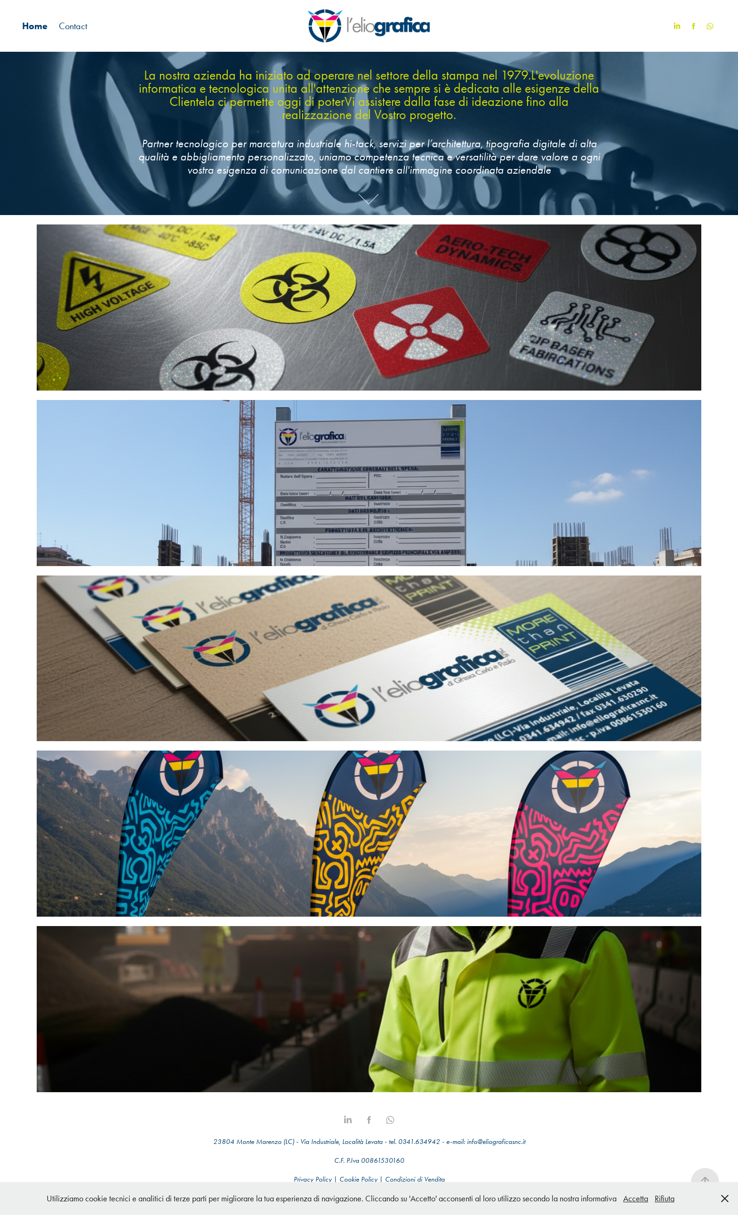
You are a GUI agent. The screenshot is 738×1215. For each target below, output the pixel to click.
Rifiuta (664, 1198)
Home (35, 26)
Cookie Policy (358, 1179)
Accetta (635, 1198)
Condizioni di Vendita (415, 1179)
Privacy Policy (313, 1179)
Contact (73, 26)
